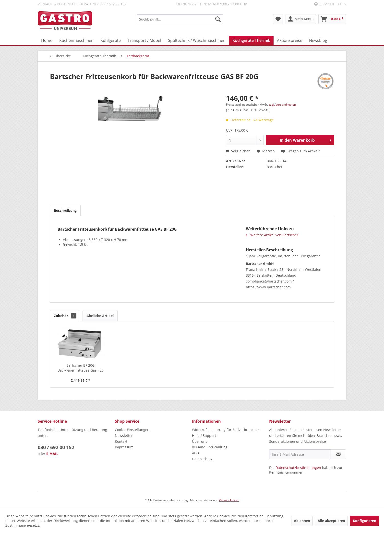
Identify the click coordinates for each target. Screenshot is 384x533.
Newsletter (124, 435)
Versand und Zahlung (210, 447)
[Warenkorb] (332, 19)
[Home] (47, 40)
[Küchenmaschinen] (76, 40)
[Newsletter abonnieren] (338, 454)
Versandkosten (229, 500)
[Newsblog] (318, 40)
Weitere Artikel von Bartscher (272, 235)
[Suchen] (218, 19)
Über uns (199, 441)
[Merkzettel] (278, 19)
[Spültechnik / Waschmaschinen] (197, 40)
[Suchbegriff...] (180, 19)
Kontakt (121, 441)
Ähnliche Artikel (100, 315)
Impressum (124, 447)
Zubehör (65, 315)
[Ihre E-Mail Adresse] (300, 454)
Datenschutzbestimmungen (298, 467)
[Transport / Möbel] (144, 40)
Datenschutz (202, 458)
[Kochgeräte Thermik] (251, 40)
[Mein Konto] (301, 19)
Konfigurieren (364, 520)
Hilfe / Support (204, 435)
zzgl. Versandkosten (282, 104)
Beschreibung (65, 210)
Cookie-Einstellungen (132, 429)
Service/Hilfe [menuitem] (328, 4)
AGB (195, 453)
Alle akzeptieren (331, 520)
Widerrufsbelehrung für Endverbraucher (225, 429)
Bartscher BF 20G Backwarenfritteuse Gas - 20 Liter (81, 368)
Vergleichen (238, 151)
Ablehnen (302, 520)
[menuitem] (180, 19)
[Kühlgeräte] (110, 40)
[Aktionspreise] (290, 40)
